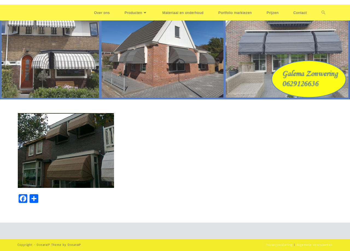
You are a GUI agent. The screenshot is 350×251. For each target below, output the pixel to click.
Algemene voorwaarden (314, 245)
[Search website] (323, 12)
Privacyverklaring (279, 245)
